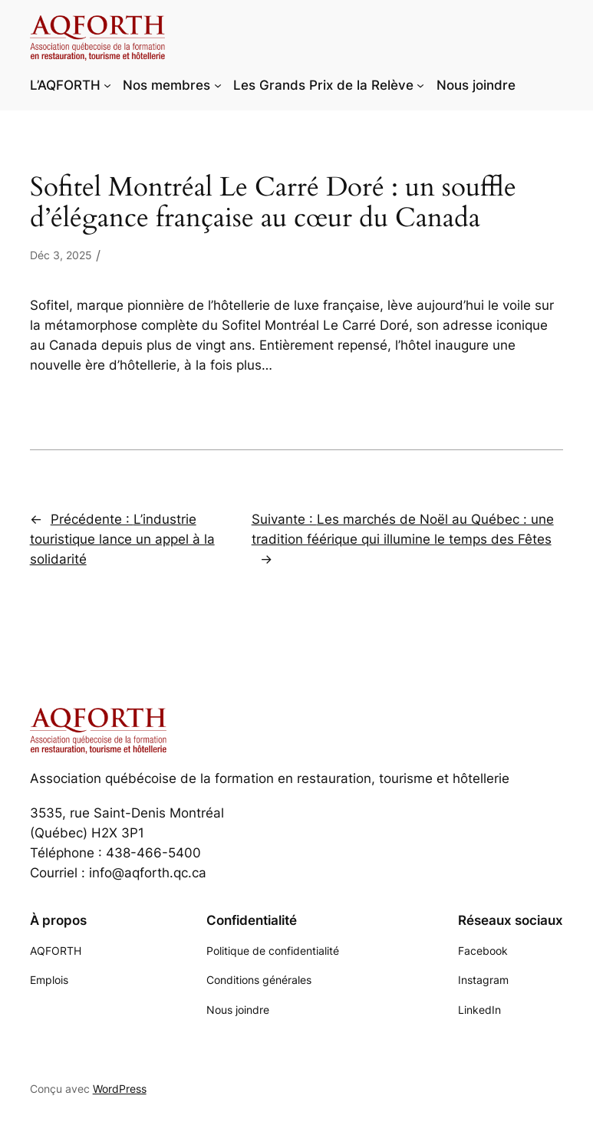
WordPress (120, 1088)
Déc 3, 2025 (61, 255)
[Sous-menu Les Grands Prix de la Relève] (420, 85)
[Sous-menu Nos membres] (218, 85)
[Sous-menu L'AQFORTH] (107, 85)
